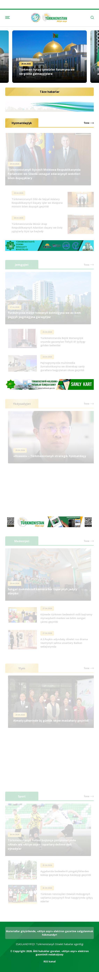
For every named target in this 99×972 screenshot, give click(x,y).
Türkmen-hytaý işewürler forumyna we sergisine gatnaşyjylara (47, 72)
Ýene (86, 123)
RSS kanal (50, 961)
